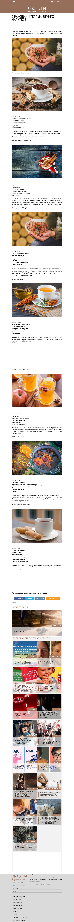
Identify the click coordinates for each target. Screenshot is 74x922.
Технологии (17, 914)
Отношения (17, 899)
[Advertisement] (37, 27)
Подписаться (56, 1)
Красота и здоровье (19, 896)
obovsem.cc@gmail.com (19, 885)
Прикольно (17, 894)
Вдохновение (17, 905)
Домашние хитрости (20, 917)
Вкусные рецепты (19, 920)
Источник (14, 602)
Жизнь (15, 891)
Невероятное (17, 908)
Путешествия (17, 902)
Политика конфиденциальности (40, 884)
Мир (14, 911)
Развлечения (17, 888)
